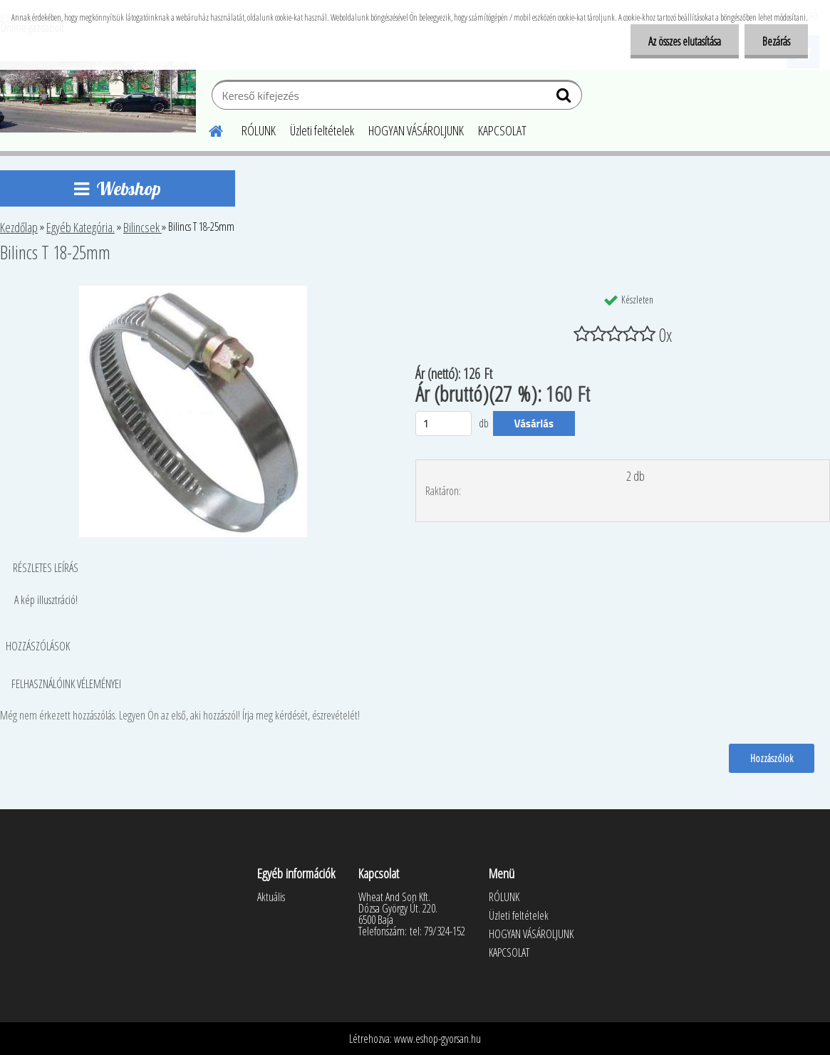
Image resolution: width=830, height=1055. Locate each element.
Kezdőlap (19, 227)
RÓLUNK (259, 130)
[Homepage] (207, 129)
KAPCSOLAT (502, 130)
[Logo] (98, 96)
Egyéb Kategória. (80, 227)
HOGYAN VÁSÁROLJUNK (416, 130)
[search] (565, 98)
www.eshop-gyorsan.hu (437, 1038)
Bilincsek (142, 227)
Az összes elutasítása (684, 41)
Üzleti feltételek (322, 130)
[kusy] (443, 423)
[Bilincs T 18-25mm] (193, 291)
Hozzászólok (771, 758)
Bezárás (776, 41)
